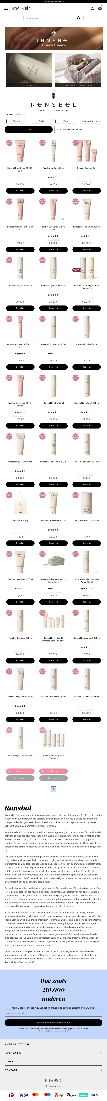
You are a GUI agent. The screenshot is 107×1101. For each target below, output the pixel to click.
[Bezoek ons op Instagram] (51, 1081)
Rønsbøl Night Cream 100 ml (20, 755)
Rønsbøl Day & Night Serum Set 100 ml (86, 286)
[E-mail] (53, 1013)
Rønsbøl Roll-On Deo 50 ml (87, 520)
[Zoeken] (53, 18)
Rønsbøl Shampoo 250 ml (20, 638)
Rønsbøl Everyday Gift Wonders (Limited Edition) (53, 639)
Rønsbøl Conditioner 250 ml (86, 696)
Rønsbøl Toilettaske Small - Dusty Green (53, 580)
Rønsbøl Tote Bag (20, 520)
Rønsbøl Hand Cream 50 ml (20, 579)
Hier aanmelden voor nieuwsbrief (54, 1022)
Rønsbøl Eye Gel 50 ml (53, 403)
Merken (9, 114)
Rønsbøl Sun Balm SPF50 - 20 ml (20, 345)
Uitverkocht (20, 778)
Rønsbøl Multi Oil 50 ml (86, 344)
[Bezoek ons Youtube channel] (56, 1081)
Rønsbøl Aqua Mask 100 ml (53, 520)
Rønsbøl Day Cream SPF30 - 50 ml (20, 169)
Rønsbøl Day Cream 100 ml (53, 344)
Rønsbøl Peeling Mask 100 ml (86, 638)
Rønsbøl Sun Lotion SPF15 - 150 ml (20, 404)
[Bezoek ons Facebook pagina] (45, 1081)
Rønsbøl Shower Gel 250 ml (53, 696)
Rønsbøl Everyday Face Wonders (53, 756)
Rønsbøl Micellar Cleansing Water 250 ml (87, 580)
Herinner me (20, 771)
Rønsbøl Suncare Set (86, 168)
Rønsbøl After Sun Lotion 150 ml (20, 228)
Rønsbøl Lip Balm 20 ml (53, 168)
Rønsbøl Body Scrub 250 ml (20, 696)
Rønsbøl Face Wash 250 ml (86, 403)
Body (66, 121)
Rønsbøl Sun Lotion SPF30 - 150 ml (53, 228)
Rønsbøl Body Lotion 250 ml (86, 462)
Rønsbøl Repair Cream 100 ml (86, 227)
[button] (78, 129)
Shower (41, 121)
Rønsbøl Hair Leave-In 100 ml (53, 462)
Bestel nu (20, 190)
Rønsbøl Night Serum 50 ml (53, 285)
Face (90, 121)
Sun (17, 121)
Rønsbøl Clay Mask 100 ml (20, 462)
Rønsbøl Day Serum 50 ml (20, 285)
